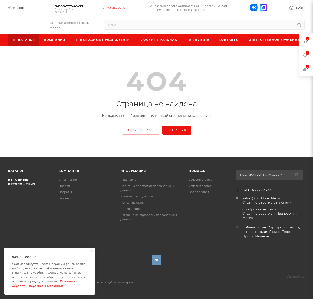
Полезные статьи (133, 202)
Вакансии (66, 198)
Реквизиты (128, 179)
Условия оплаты (200, 179)
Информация (133, 171)
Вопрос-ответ (199, 192)
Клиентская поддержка (138, 196)
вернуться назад (141, 130)
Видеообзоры (130, 208)
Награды (65, 192)
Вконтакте (156, 260)
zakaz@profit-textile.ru (261, 198)
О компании (68, 179)
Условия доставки (202, 186)
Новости (65, 186)
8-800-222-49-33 (69, 8)
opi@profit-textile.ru (259, 209)
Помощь (197, 171)
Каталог (16, 171)
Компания (69, 171)
